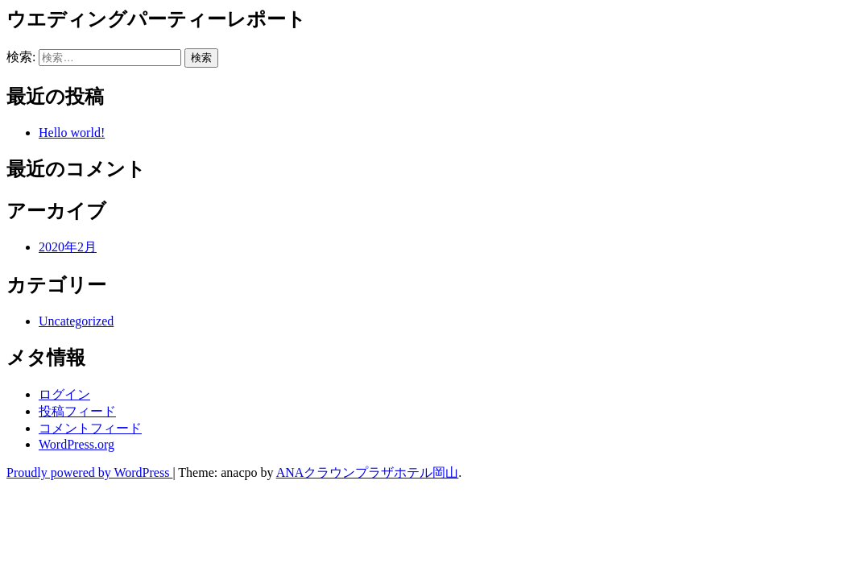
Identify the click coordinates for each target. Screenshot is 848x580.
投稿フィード (77, 411)
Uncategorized (76, 321)
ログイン (64, 394)
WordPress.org (76, 444)
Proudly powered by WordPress (89, 472)
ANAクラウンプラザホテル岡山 (367, 472)
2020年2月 (68, 247)
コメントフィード (90, 428)
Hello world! (72, 132)
